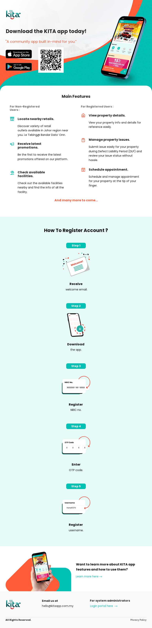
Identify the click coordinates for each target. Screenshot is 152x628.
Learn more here (89, 576)
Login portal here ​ (103, 606)
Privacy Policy (138, 620)
